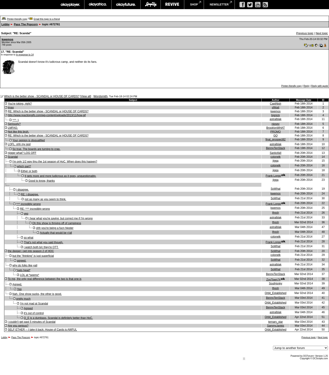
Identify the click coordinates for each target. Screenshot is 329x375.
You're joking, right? (20, 103)
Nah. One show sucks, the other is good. (37, 294)
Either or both (29, 171)
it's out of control (34, 313)
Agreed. (17, 284)
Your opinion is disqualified (28, 140)
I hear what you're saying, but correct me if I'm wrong (60, 218)
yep (26, 213)
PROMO (275, 131)
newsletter (219, 4)
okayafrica (98, 4)
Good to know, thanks (41, 180)
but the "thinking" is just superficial (33, 255)
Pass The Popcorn (26, 24)
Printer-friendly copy (17, 19)
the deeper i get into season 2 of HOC (31, 251)
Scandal (13, 156)
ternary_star (275, 321)
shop (194, 4)
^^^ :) (15, 120)
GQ (275, 135)
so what (28, 237)
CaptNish (275, 103)
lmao (11, 107)
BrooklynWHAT (275, 127)
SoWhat (276, 188)
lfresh (275, 212)
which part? (24, 166)
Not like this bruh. (18, 131)
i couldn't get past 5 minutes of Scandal (31, 321)
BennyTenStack (275, 148)
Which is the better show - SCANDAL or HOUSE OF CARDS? (42, 96)
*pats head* (23, 270)
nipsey (276, 124)
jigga (275, 160)
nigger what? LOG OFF (22, 153)
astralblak (275, 119)
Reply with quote (319, 86)
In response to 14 (25, 54)
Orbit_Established (276, 293)
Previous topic (304, 33)
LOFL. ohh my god (19, 144)
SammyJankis (275, 325)
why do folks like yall (24, 265)
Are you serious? (18, 325)
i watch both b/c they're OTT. (41, 247)
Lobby (5, 24)
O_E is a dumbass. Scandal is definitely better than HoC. (58, 318)
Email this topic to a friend (47, 19)
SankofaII (275, 153)
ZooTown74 (273, 279)
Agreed (28, 308)
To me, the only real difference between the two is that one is (44, 279)
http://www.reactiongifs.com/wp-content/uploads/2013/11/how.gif (47, 115)
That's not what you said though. (43, 242)
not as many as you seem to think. (45, 199)
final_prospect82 (275, 139)
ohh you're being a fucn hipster (55, 228)
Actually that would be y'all (56, 232)
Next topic (322, 33)
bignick (275, 115)
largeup (150, 4)
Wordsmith (100, 96)
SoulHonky (275, 283)
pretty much (23, 298)
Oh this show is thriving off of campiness (56, 223)
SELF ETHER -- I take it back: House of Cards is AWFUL (42, 329)
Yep (19, 289)
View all (85, 96)
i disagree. (22, 189)
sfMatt (275, 107)
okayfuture (126, 4)
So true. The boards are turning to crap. (36, 149)
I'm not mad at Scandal (34, 303)
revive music (172, 4)
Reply (306, 86)
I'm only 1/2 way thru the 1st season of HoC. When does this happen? (54, 161)
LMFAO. (13, 127)
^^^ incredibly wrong (28, 204)
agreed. (21, 260)
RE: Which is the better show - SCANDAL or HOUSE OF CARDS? (48, 111)
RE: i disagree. (30, 194)
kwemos (7, 39)
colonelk (276, 156)
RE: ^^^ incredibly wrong (35, 208)
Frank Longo (273, 175)
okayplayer (70, 4)
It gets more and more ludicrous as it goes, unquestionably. (60, 176)
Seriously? (14, 124)
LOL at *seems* (29, 275)
